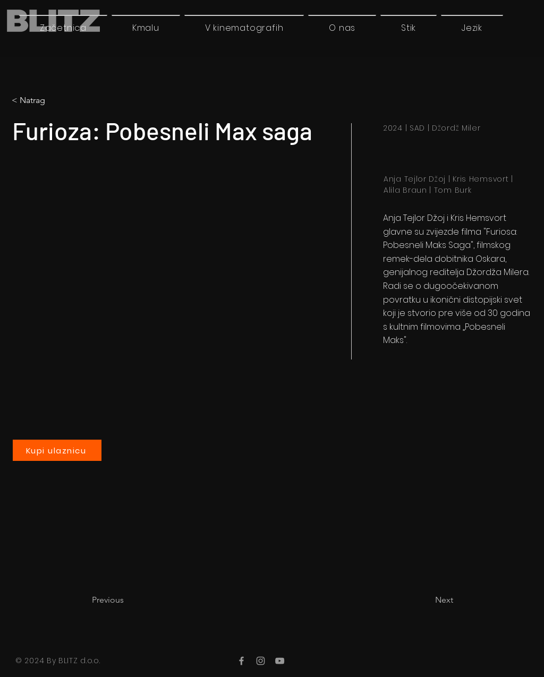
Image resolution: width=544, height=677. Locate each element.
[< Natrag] (56, 100)
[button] (472, 27)
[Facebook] (241, 660)
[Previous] (127, 600)
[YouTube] (279, 660)
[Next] (426, 600)
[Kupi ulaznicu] (57, 450)
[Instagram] (260, 660)
